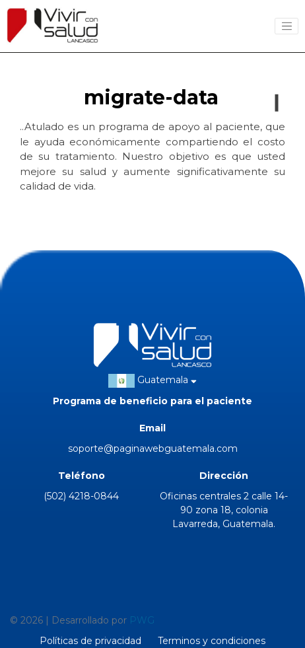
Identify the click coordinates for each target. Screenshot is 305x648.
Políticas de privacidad (90, 641)
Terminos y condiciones (211, 641)
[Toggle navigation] (286, 26)
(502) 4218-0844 (81, 496)
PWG (141, 620)
